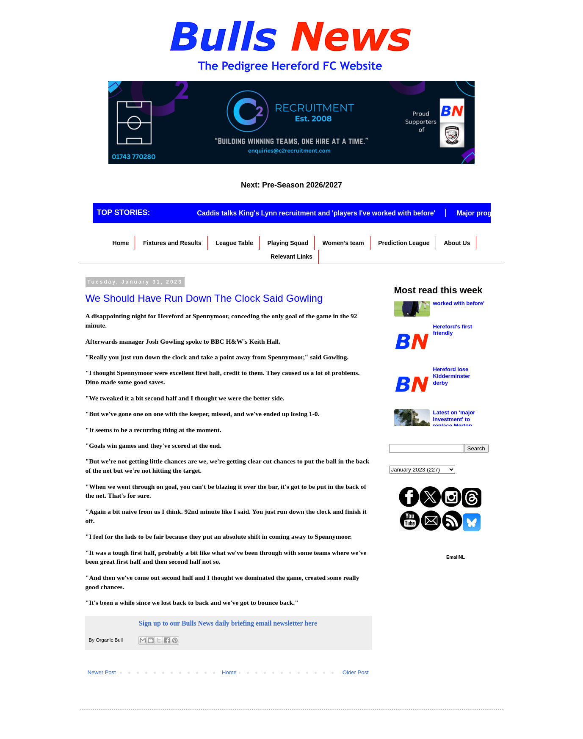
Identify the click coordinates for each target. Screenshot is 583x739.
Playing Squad (288, 243)
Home (121, 243)
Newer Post (102, 672)
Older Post (355, 672)
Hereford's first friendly (452, 396)
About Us (457, 243)
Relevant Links (291, 256)
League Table (234, 243)
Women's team (343, 243)
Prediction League (403, 243)
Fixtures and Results (172, 243)
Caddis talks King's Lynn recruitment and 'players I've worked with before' (321, 213)
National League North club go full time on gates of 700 (456, 317)
